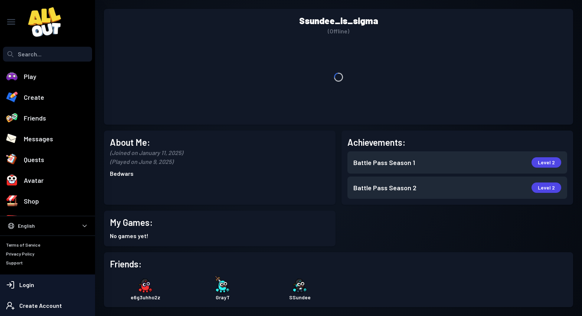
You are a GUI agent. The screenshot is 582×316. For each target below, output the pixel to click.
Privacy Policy (20, 253)
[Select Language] (47, 226)
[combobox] (47, 54)
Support (14, 262)
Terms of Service (23, 244)
